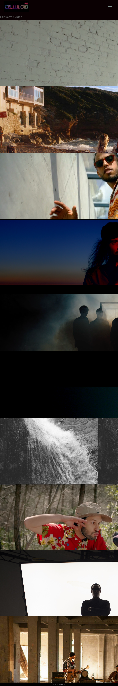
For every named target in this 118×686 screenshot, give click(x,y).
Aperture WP (62, 684)
